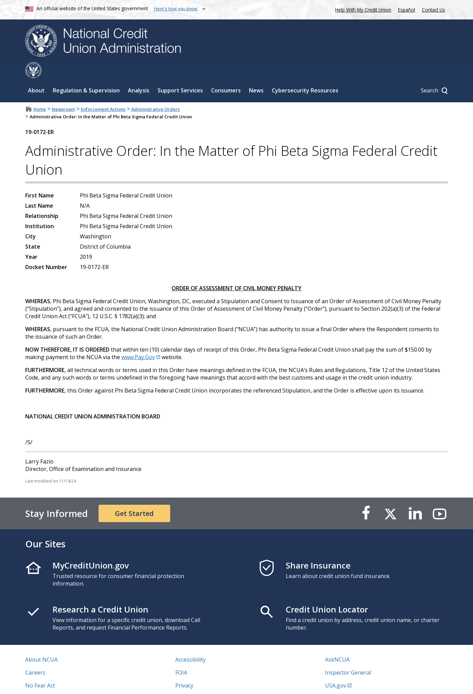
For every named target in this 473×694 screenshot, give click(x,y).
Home (39, 93)
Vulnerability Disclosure (55, 682)
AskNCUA (337, 643)
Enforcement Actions (103, 93)
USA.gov (335, 669)
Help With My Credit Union (361, 9)
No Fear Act (40, 669)
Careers (35, 656)
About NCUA (41, 643)
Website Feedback (198, 682)
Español (406, 9)
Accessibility (190, 643)
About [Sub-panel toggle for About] (36, 74)
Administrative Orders (155, 93)
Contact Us (433, 9)
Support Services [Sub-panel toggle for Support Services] (180, 74)
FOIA (181, 656)
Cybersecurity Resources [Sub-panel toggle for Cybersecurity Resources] (305, 74)
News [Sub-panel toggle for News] (256, 74)
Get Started (134, 497)
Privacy (184, 669)
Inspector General (348, 656)
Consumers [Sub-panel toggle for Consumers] (226, 74)
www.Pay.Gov (138, 340)
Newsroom (63, 93)
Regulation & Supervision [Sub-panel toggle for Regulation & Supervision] (86, 74)
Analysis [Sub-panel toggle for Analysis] (138, 74)
